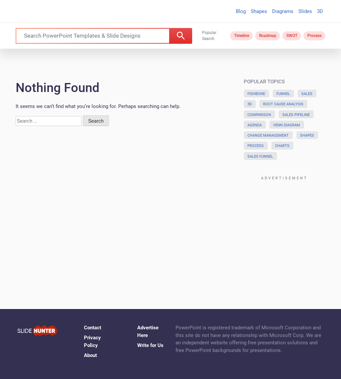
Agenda (254, 125)
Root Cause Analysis (283, 104)
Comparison (259, 115)
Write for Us (150, 345)
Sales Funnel (260, 156)
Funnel (283, 94)
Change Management (268, 135)
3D (320, 11)
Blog (241, 11)
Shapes (259, 11)
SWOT (291, 35)
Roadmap (267, 35)
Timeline (241, 35)
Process (314, 35)
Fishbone (256, 94)
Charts (282, 146)
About (90, 355)
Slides (305, 11)
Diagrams (282, 11)
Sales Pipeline (296, 115)
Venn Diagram (286, 125)
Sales (306, 94)
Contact (92, 328)
